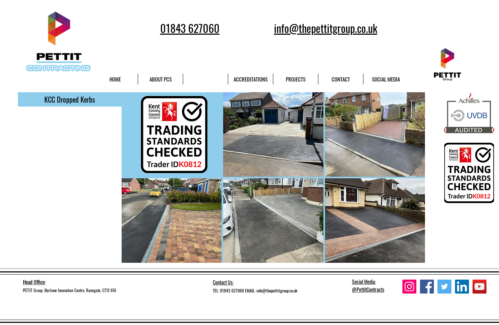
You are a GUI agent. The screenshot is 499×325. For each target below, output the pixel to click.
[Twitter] (444, 287)
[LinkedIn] (462, 287)
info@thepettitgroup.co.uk (276, 290)
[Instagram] (409, 287)
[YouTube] (479, 287)
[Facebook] (427, 287)
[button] (70, 99)
